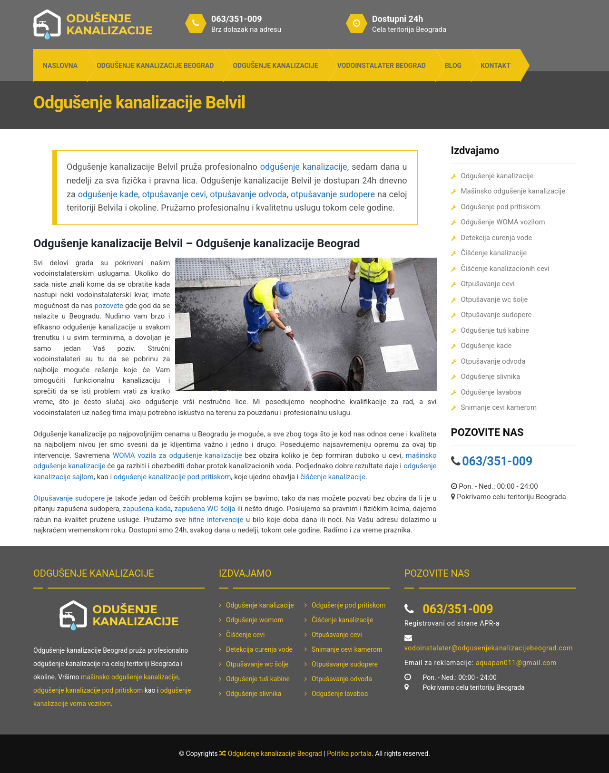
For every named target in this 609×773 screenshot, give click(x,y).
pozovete (108, 305)
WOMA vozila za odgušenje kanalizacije (177, 455)
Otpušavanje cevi (488, 284)
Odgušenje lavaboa (491, 392)
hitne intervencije (215, 519)
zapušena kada (147, 508)
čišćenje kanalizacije (332, 477)
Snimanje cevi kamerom (499, 407)
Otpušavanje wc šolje (494, 299)
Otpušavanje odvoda (493, 361)
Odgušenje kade (486, 345)
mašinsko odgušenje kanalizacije (129, 677)
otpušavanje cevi (174, 194)
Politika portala (349, 753)
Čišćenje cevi (245, 634)
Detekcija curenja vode (496, 237)
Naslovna (60, 65)
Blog (453, 65)
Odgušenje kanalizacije (275, 65)
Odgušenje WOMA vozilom (503, 222)
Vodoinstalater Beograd (381, 65)
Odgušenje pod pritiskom (500, 207)
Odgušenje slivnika (491, 376)
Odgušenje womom (255, 620)
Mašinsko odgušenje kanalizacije (513, 191)
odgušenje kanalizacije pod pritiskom (172, 477)
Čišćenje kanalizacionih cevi (505, 268)
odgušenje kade (108, 194)
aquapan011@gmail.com (516, 663)
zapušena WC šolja (205, 508)
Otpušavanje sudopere (69, 498)
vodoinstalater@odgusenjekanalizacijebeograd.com (488, 648)
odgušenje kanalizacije (303, 167)
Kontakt (496, 65)
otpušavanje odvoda (248, 194)
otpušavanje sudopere (333, 194)
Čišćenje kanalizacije (494, 253)
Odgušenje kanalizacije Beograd (155, 65)
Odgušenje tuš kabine (495, 330)
